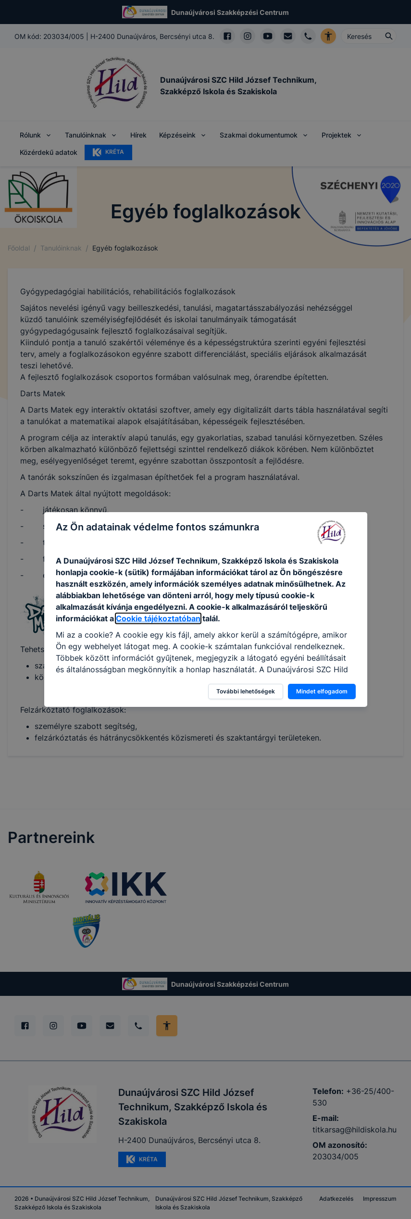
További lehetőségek (245, 691)
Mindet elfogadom (322, 691)
